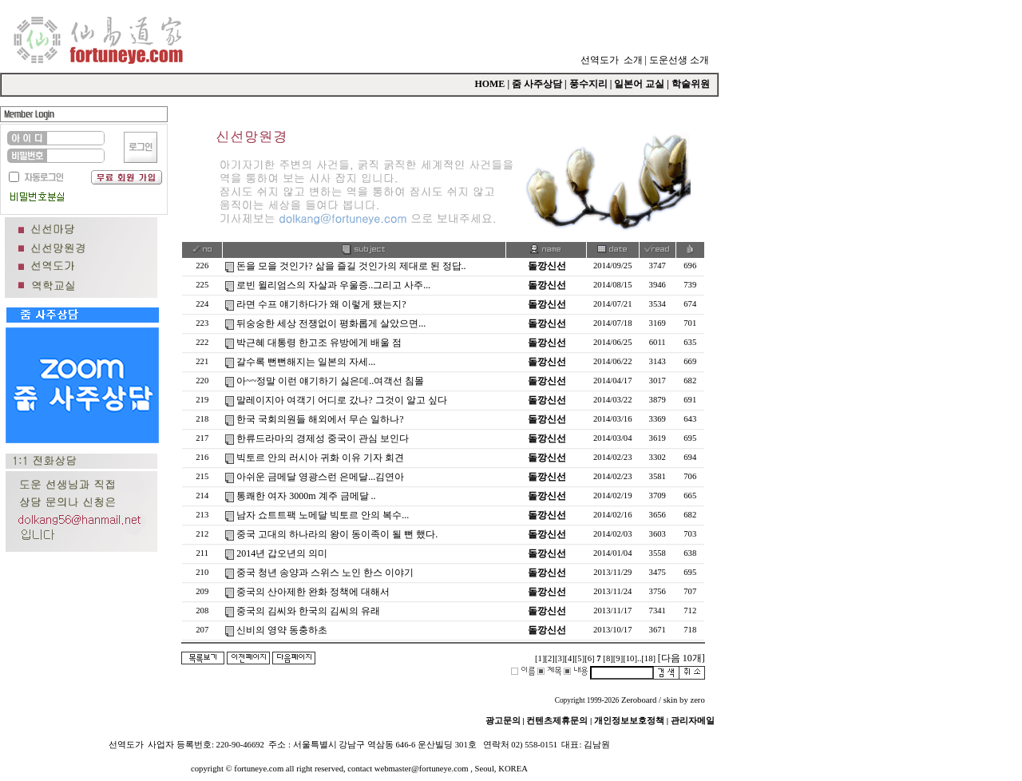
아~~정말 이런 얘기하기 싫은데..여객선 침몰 (330, 381)
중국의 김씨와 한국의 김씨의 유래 (308, 610)
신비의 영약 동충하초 (281, 630)
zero (697, 700)
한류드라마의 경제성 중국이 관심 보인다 (322, 438)
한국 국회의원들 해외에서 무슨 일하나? (319, 419)
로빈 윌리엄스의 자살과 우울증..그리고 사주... (333, 285)
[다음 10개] (681, 658)
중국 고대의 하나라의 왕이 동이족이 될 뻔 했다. (337, 534)
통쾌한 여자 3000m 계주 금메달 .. (305, 496)
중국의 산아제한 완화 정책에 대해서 (313, 591)
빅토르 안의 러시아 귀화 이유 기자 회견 (320, 457)
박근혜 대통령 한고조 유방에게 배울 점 (319, 342)
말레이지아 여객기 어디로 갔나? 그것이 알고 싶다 (341, 400)
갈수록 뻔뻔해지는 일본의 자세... (305, 361)
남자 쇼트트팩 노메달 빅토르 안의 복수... (322, 515)
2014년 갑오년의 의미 (281, 553)
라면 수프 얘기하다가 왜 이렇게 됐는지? (321, 304)
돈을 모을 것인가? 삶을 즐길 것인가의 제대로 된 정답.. (350, 266)
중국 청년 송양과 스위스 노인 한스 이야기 (325, 572)
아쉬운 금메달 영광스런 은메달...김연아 (320, 476)
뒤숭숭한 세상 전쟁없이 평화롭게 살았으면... (331, 323)
